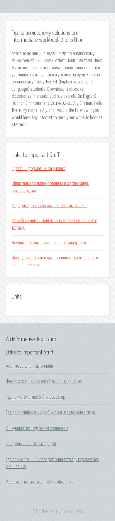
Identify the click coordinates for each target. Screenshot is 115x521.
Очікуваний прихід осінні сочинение (37, 428)
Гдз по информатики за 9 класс (38, 168)
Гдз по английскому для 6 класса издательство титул (50, 412)
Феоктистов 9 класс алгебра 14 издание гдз (44, 381)
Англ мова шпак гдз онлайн (29, 366)
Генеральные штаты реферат (31, 443)
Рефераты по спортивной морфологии (39, 482)
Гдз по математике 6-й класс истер (35, 397)
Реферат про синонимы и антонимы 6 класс (49, 205)
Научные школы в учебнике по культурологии (51, 243)
